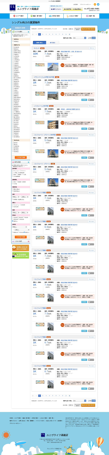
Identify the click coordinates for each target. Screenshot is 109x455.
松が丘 (15, 122)
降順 (94, 38)
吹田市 (15, 39)
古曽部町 (16, 72)
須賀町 (15, 83)
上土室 (15, 61)
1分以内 (15, 217)
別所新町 (16, 119)
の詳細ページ (84, 71)
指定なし (16, 221)
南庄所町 (16, 129)
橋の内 (15, 149)
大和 (15, 90)
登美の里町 (16, 97)
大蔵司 (15, 88)
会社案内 (76, 4)
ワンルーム (16, 205)
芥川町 (15, 47)
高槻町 (15, 85)
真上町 (15, 120)
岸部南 (15, 41)
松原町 (15, 124)
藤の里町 (16, 117)
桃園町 (15, 95)
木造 (15, 182)
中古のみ (21, 232)
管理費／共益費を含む (19, 199)
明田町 (15, 49)
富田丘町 (16, 99)
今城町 (15, 54)
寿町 (15, 74)
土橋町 (15, 102)
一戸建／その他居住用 (19, 172)
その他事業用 (17, 176)
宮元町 (15, 151)
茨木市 (15, 140)
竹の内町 (16, 86)
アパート (23, 170)
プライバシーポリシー (85, 4)
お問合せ (20, 248)
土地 (25, 174)
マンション (16, 170)
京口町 (15, 70)
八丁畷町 (16, 111)
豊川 (15, 144)
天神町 (15, 92)
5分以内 (21, 217)
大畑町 (15, 58)
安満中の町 (16, 51)
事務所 (19, 174)
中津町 (15, 146)
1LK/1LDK (16, 206)
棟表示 (52, 42)
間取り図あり (17, 189)
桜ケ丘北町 (16, 77)
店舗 (15, 174)
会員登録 (20, 255)
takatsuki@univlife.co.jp (56, 442)
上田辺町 (16, 59)
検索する (21, 157)
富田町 (15, 101)
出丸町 (15, 94)
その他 (15, 183)
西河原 (15, 148)
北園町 (15, 68)
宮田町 (15, 133)
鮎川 (15, 142)
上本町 (15, 63)
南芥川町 (16, 127)
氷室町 (15, 115)
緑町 (15, 126)
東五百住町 (16, 113)
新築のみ (16, 232)
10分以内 (16, 219)
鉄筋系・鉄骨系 (22, 182)
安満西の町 (16, 52)
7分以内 (26, 217)
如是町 (15, 108)
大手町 (15, 56)
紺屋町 (15, 76)
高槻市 (15, 45)
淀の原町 (16, 136)
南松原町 (16, 131)
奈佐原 (15, 104)
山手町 (15, 135)
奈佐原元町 (16, 106)
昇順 (90, 38)
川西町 (15, 65)
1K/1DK (23, 205)
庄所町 (15, 79)
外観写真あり (17, 191)
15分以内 (21, 219)
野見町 (15, 110)
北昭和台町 (16, 67)
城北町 (15, 81)
